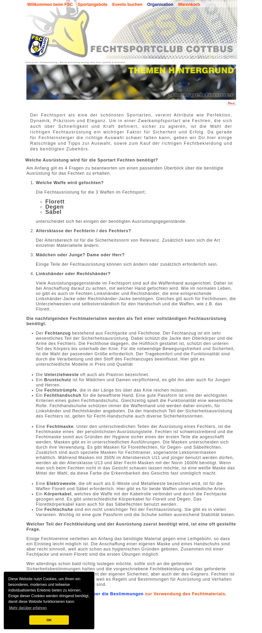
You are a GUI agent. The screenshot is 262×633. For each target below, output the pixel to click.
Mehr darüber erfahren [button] (28, 608)
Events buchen (127, 4)
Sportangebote (93, 4)
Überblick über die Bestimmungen (105, 600)
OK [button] (49, 620)
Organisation (160, 4)
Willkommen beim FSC (50, 4)
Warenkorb (189, 4)
